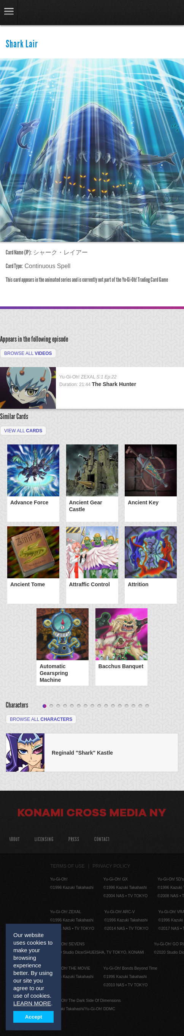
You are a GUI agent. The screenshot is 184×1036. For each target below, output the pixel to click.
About (14, 839)
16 (147, 706)
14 (133, 706)
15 (140, 706)
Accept (33, 1017)
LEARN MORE (32, 1003)
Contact (102, 839)
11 (113, 706)
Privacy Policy (111, 866)
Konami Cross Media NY (92, 813)
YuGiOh (45, 13)
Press (73, 839)
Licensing (44, 839)
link (9, 12)
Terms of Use (68, 866)
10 (106, 706)
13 (126, 706)
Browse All (28, 353)
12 (119, 706)
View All (23, 430)
